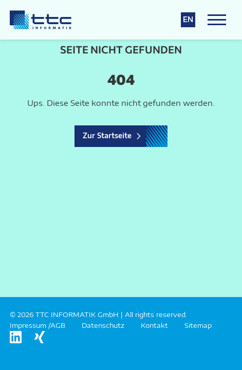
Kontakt (154, 325)
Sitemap (198, 325)
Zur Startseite (107, 136)
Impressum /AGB (37, 325)
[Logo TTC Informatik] (40, 19)
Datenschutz (103, 325)
